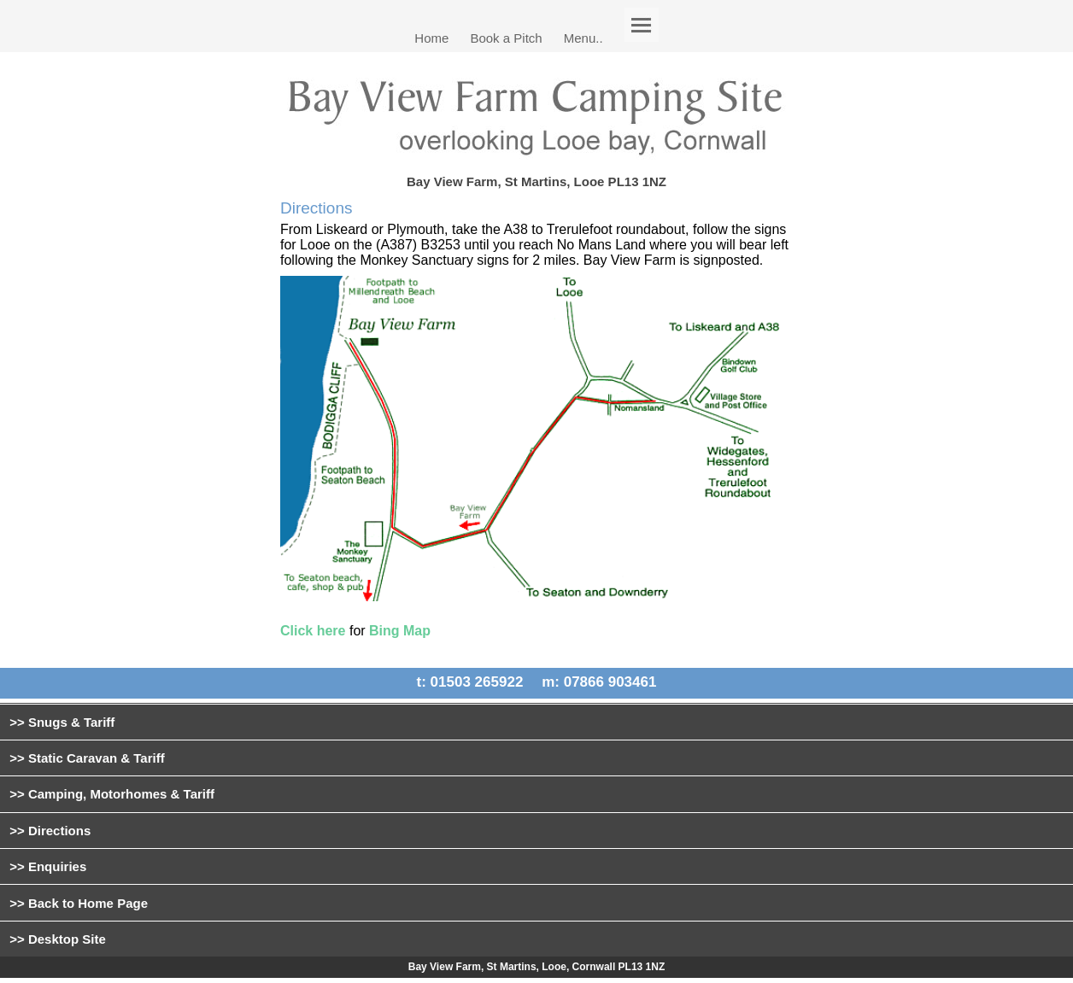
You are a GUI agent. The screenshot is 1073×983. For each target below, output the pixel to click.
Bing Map (400, 630)
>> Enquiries (47, 866)
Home (431, 37)
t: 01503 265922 (470, 683)
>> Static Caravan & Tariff (86, 758)
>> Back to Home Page (78, 903)
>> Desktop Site (57, 939)
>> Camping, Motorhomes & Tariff (111, 794)
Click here (312, 630)
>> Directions (50, 830)
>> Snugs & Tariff (61, 722)
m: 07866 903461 (599, 683)
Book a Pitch (506, 37)
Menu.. (583, 37)
